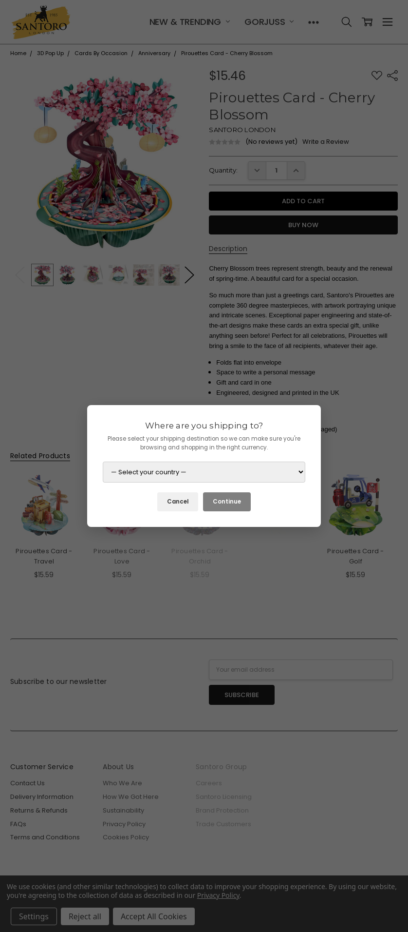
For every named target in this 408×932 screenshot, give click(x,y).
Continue (227, 501)
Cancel (177, 501)
